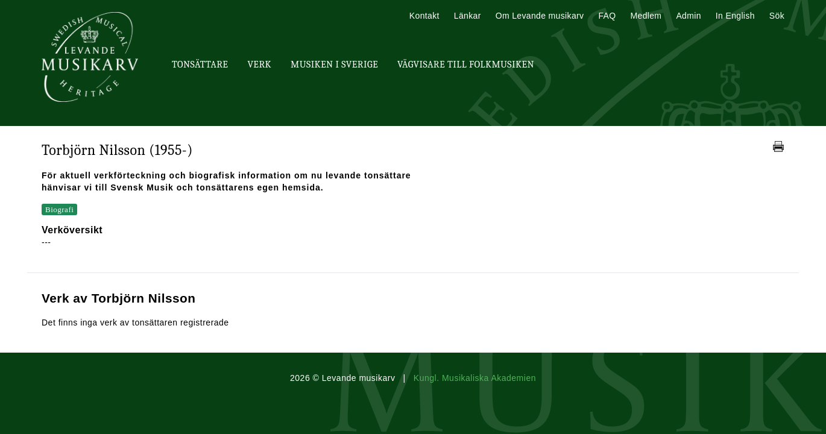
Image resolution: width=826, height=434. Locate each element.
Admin (688, 15)
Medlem (645, 15)
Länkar (467, 15)
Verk (259, 64)
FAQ (607, 15)
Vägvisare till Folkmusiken (465, 64)
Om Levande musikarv (540, 15)
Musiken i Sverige (334, 64)
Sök (776, 15)
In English (735, 15)
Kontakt (424, 15)
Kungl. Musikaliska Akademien (475, 378)
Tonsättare (200, 64)
